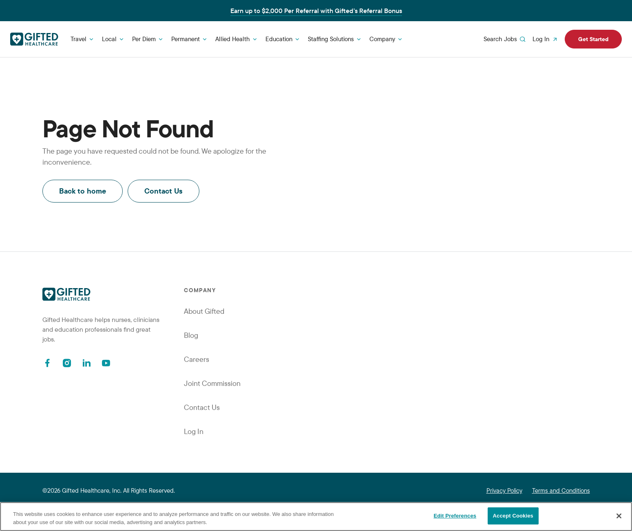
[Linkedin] (86, 362)
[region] (316, 516)
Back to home (82, 191)
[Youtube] (106, 362)
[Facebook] (47, 362)
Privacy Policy (504, 490)
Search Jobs (505, 39)
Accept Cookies (513, 516)
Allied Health (232, 39)
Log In (546, 39)
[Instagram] (67, 362)
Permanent (185, 39)
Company (382, 39)
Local (109, 39)
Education (278, 39)
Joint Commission (212, 383)
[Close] (619, 516)
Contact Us (163, 191)
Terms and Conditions (561, 490)
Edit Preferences (454, 516)
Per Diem (144, 39)
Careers (196, 359)
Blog (191, 335)
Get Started (593, 39)
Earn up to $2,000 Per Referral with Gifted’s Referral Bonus (316, 11)
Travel (78, 39)
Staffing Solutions (331, 39)
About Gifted (204, 311)
